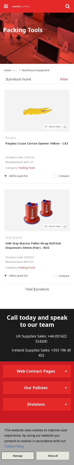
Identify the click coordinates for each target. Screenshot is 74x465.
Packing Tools (27, 168)
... (16, 70)
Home (7, 70)
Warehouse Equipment (35, 70)
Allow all (53, 456)
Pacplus (11, 138)
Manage (17, 456)
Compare (61, 175)
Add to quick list (16, 176)
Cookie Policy (14, 446)
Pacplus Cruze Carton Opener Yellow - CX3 (37, 143)
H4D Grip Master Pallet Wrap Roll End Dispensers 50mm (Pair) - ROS (33, 245)
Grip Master (14, 237)
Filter (64, 79)
